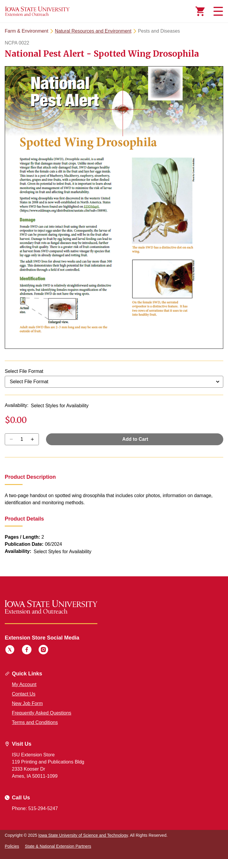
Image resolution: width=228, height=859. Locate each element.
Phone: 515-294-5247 (35, 808)
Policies (12, 846)
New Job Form (27, 703)
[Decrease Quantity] (34, 439)
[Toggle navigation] (217, 11)
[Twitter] (10, 650)
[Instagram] (43, 650)
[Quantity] (22, 439)
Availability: (16, 405)
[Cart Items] (200, 11)
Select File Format (24, 371)
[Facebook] (26, 650)
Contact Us (23, 693)
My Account (24, 684)
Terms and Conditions (35, 722)
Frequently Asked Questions (41, 712)
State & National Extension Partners (58, 846)
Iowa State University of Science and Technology (83, 835)
